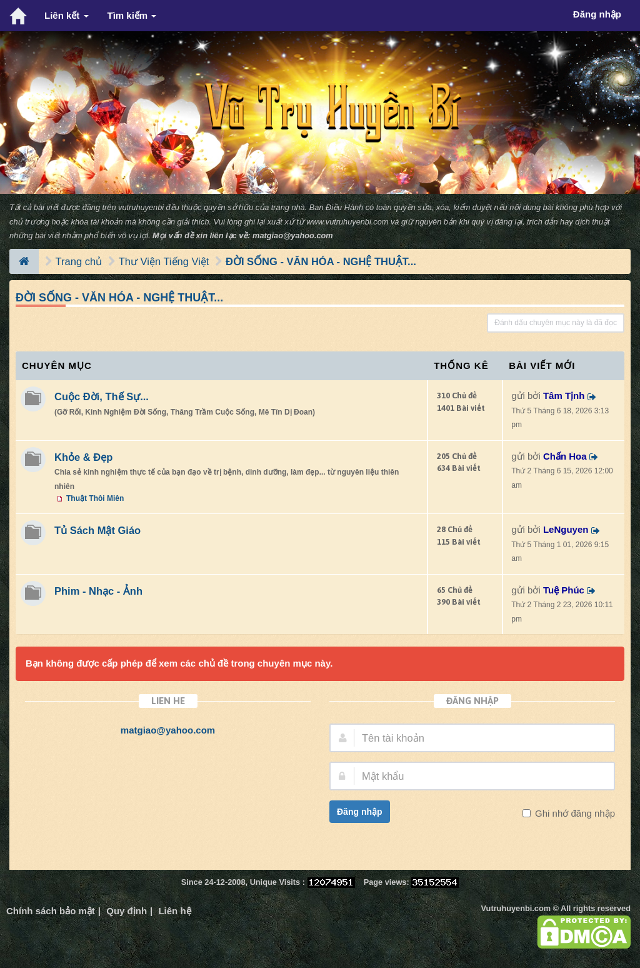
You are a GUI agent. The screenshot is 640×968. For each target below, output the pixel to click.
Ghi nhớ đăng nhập (573, 813)
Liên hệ (174, 910)
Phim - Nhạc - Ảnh (98, 591)
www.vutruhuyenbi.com (347, 221)
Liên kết (66, 15)
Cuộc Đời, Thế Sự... (101, 396)
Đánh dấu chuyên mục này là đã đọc (555, 322)
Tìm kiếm (132, 15)
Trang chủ (79, 261)
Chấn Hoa (565, 456)
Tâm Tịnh (564, 395)
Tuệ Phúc (563, 590)
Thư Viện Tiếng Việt (164, 261)
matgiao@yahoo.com (292, 235)
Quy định (126, 910)
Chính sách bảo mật (50, 910)
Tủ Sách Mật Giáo (97, 530)
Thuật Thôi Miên (95, 498)
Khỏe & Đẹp (83, 457)
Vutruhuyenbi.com (516, 908)
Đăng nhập (359, 812)
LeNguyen (566, 529)
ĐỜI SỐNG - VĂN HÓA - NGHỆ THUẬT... (321, 261)
